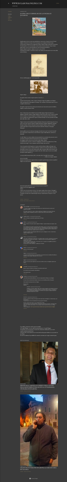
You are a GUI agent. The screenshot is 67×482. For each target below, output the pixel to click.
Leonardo (25, 266)
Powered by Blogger (33, 478)
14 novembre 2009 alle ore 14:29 (32, 222)
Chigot (9, 15)
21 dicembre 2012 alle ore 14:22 (32, 297)
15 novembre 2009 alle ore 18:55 (32, 276)
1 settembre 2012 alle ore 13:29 (35, 286)
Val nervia (10, 20)
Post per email (26, 199)
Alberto (24, 222)
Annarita (25, 276)
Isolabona (10, 17)
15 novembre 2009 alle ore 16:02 (31, 259)
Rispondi (25, 219)
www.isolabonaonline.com (27, 3)
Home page (15, 6)
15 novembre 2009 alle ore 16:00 (31, 253)
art (43, 97)
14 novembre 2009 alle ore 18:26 (31, 236)
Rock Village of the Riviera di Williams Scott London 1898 (32, 156)
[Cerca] (57, 3)
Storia (9, 18)
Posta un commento (27, 471)
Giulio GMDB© (26, 206)
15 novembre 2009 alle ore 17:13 (33, 266)
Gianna (24, 247)
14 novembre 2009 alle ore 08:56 (35, 216)
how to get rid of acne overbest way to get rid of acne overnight (43, 306)
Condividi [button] (9, 11)
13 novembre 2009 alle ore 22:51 (35, 206)
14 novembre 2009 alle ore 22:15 (32, 247)
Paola (24, 236)
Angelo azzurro (26, 216)
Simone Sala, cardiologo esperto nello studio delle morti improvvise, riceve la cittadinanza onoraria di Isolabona (37, 387)
